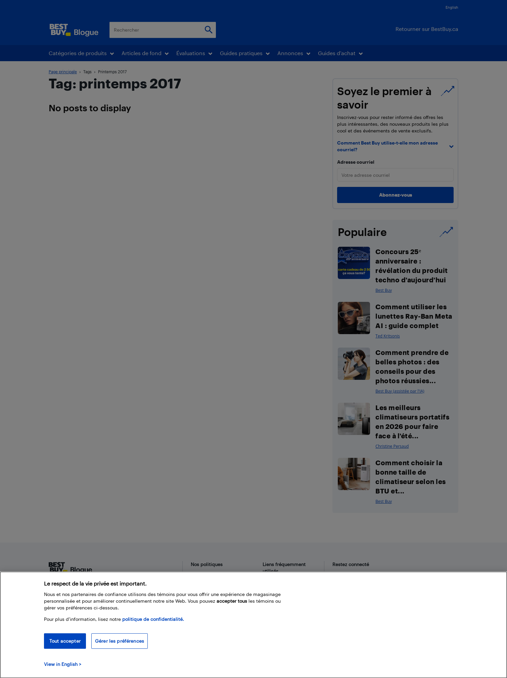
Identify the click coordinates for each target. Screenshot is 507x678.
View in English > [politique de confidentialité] (62, 669)
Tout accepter (65, 645)
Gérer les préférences (119, 645)
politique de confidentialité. (153, 624)
